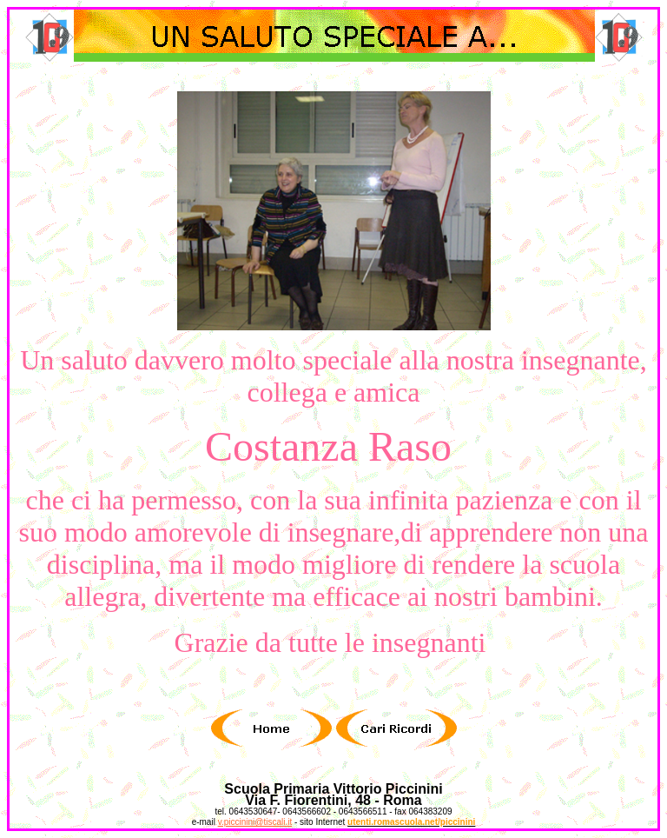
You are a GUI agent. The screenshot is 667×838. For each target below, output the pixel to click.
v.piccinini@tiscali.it (255, 822)
